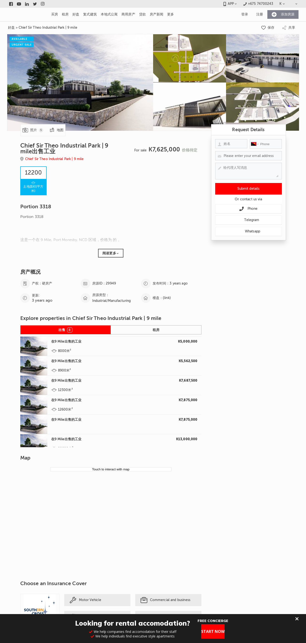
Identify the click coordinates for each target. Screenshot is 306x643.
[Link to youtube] (19, 4)
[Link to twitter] (35, 4)
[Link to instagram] (43, 4)
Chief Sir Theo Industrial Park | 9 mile (48, 27)
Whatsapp (248, 231)
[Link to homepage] (26, 14)
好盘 (11, 27)
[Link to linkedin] (27, 4)
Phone (248, 209)
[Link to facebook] (11, 4)
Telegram (248, 220)
